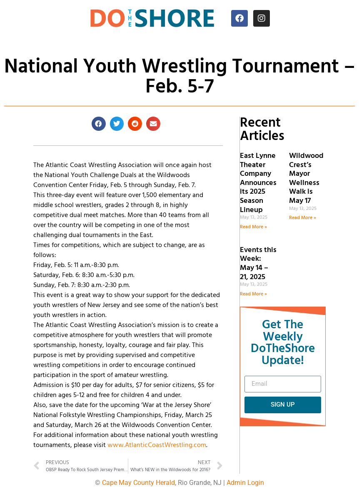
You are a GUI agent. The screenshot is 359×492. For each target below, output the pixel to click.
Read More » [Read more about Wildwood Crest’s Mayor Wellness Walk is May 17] (302, 218)
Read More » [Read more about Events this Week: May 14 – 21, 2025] (253, 294)
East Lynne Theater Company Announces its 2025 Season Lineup (258, 183)
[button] (99, 124)
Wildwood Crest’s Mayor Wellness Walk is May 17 (306, 178)
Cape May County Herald (138, 483)
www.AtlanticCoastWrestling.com (156, 445)
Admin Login (245, 483)
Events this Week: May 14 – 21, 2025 (258, 263)
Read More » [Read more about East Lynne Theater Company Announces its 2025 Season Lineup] (253, 227)
